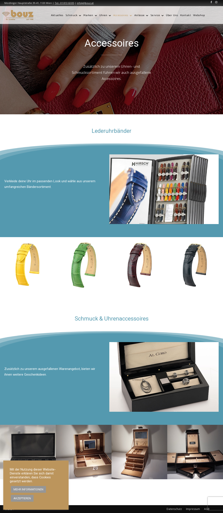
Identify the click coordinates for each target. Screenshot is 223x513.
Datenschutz (174, 509)
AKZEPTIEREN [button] (22, 498)
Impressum (193, 509)
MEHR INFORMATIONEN (28, 489)
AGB (206, 509)
